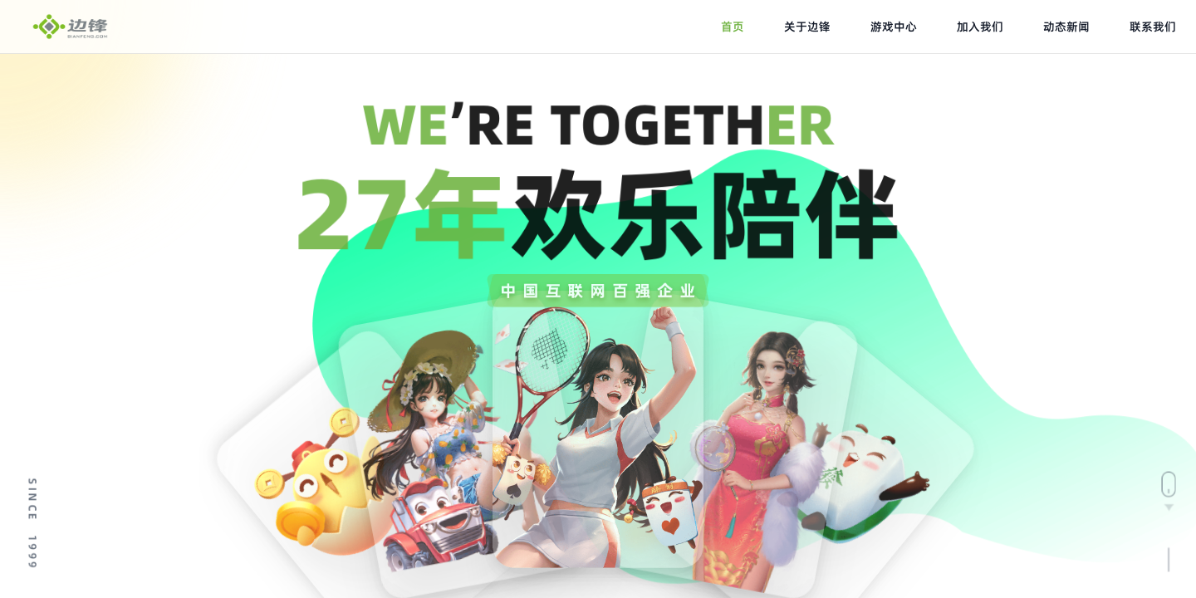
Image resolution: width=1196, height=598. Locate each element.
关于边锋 (807, 26)
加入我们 (980, 26)
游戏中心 (893, 26)
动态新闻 (1066, 26)
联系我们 (1153, 26)
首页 (732, 26)
